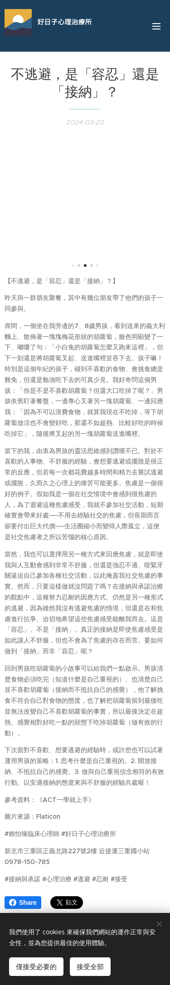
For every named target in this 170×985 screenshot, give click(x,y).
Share (23, 902)
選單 (156, 26)
